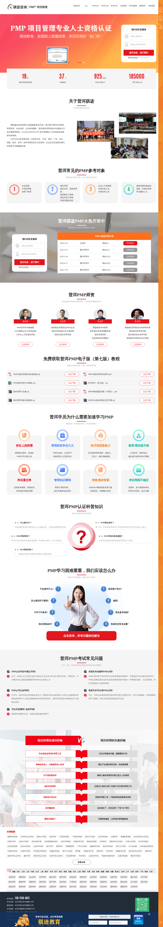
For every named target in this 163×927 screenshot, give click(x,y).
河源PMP (63, 887)
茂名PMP (12, 887)
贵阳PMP (148, 851)
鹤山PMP (52, 877)
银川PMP (49, 846)
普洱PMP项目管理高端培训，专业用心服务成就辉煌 (28, 7)
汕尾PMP (52, 887)
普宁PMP (52, 882)
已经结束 (130, 250)
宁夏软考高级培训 (108, 856)
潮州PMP (113, 887)
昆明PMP (59, 846)
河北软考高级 (12, 846)
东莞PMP (93, 887)
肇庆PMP (22, 887)
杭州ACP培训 (90, 837)
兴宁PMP (144, 877)
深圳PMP (93, 882)
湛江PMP (144, 882)
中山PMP (103, 887)
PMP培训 (109, 851)
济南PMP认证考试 (39, 856)
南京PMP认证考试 (135, 851)
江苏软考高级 (64, 837)
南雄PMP (22, 877)
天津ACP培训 (130, 841)
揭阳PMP (123, 887)
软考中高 (114, 6)
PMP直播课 (133, 6)
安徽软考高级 (54, 851)
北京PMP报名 (103, 837)
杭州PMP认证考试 (56, 856)
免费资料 (142, 6)
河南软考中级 (88, 851)
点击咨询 (25, 344)
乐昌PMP (12, 877)
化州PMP (113, 877)
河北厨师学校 (71, 856)
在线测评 (123, 6)
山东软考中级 (93, 856)
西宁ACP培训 (67, 851)
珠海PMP (103, 882)
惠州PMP (32, 887)
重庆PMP (27, 856)
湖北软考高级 (92, 841)
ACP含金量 (133, 846)
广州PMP (73, 882)
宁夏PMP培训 (12, 851)
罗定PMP (63, 882)
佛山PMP (123, 882)
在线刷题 (151, 6)
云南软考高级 (123, 856)
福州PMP (53, 837)
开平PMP (42, 877)
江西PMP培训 (25, 851)
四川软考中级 (36, 841)
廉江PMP (134, 877)
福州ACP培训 (41, 837)
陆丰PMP (12, 882)
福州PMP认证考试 (14, 856)
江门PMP (134, 882)
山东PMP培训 (38, 846)
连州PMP (42, 882)
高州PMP (103, 877)
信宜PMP (123, 877)
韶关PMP (83, 882)
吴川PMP (93, 877)
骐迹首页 (77, 6)
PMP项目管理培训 (146, 846)
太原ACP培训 (23, 841)
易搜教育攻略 (126, 837)
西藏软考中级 (121, 851)
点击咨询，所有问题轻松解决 (81, 635)
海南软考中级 (79, 841)
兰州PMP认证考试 (27, 837)
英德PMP (32, 882)
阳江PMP (73, 887)
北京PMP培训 (25, 846)
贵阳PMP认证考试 (115, 841)
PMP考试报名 (143, 841)
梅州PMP (42, 887)
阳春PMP (22, 882)
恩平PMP (63, 877)
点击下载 (72, 374)
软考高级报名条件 (51, 841)
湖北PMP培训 (108, 846)
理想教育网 (70, 846)
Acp (86, 6)
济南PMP (99, 851)
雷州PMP (83, 877)
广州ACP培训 (82, 846)
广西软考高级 (77, 837)
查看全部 (81, 862)
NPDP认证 (105, 6)
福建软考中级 (95, 846)
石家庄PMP (11, 841)
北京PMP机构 (66, 841)
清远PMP (83, 887)
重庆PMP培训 (135, 856)
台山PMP (32, 877)
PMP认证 (95, 6)
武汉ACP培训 (121, 846)
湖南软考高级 (12, 837)
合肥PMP (114, 837)
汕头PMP (113, 882)
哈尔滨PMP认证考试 (141, 837)
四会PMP (73, 877)
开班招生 (130, 243)
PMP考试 (103, 841)
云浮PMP (134, 887)
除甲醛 (77, 851)
